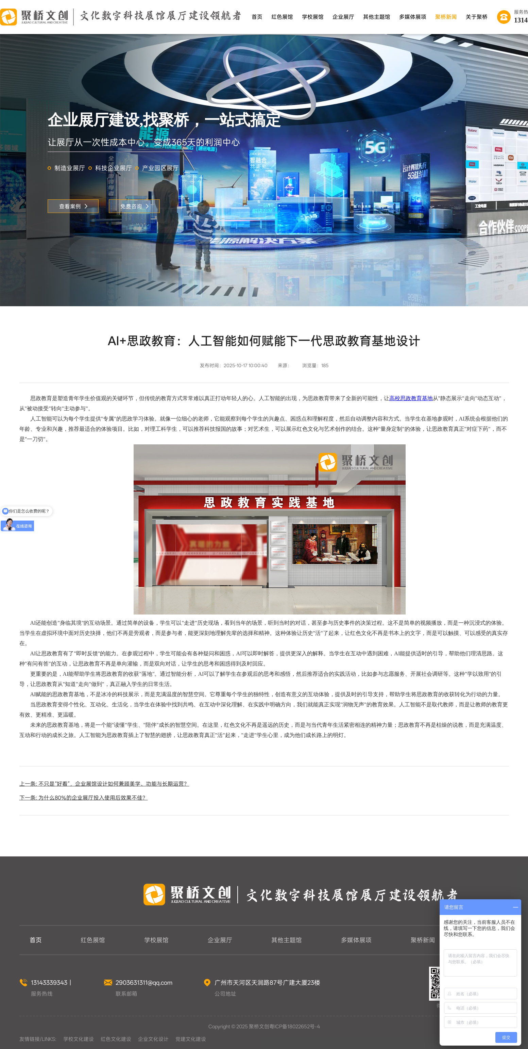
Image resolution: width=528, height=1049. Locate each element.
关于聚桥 (477, 17)
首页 (257, 17)
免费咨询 (134, 206)
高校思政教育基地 (411, 398)
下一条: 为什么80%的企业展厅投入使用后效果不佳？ (83, 797)
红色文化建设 (116, 1039)
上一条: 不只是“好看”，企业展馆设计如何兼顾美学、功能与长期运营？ (104, 784)
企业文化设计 (153, 1039)
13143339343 (49, 982)
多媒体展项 (412, 17)
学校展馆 (313, 17)
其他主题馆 (376, 17)
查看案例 (73, 206)
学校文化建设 (78, 1039)
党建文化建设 (190, 1039)
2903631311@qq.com (144, 982)
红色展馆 (282, 17)
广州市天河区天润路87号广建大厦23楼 (267, 982)
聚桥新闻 (446, 17)
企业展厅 (343, 17)
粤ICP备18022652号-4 (294, 1026)
